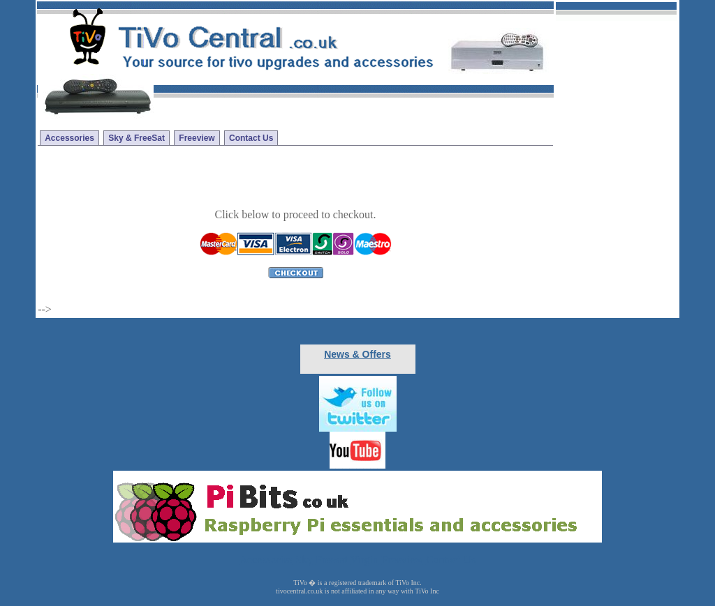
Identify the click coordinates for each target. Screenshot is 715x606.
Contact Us (251, 138)
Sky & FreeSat (136, 138)
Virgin (365, 560)
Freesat (332, 560)
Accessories (69, 138)
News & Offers (357, 354)
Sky (304, 560)
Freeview (196, 138)
